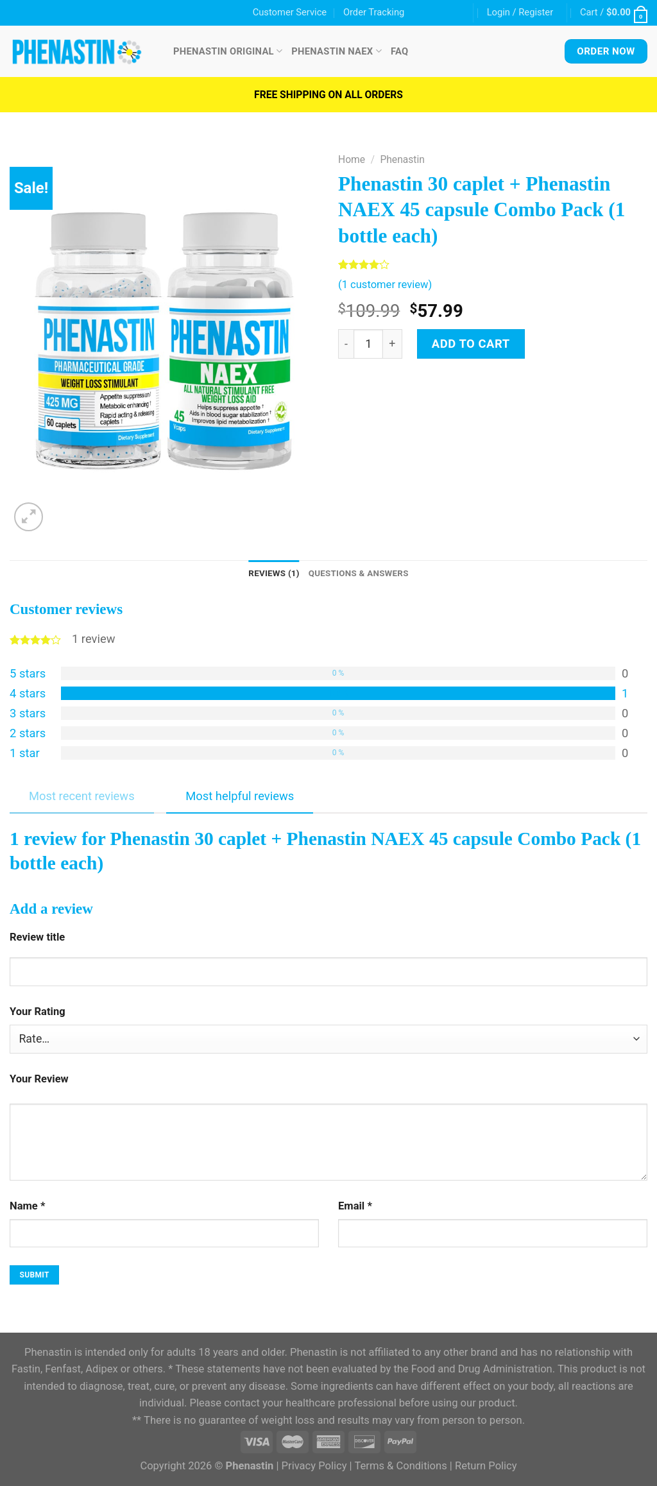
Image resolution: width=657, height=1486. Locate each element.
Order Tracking (373, 12)
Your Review (39, 1080)
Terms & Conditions (400, 1468)
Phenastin (402, 159)
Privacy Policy (314, 1468)
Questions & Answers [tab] (361, 573)
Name (27, 1207)
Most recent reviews (82, 798)
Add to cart (471, 343)
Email (355, 1207)
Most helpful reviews (239, 798)
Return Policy (486, 1468)
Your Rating (37, 1013)
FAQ (400, 51)
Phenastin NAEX (336, 51)
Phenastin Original (227, 51)
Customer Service (290, 12)
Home (351, 159)
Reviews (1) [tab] (268, 573)
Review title (37, 938)
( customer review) (385, 284)
